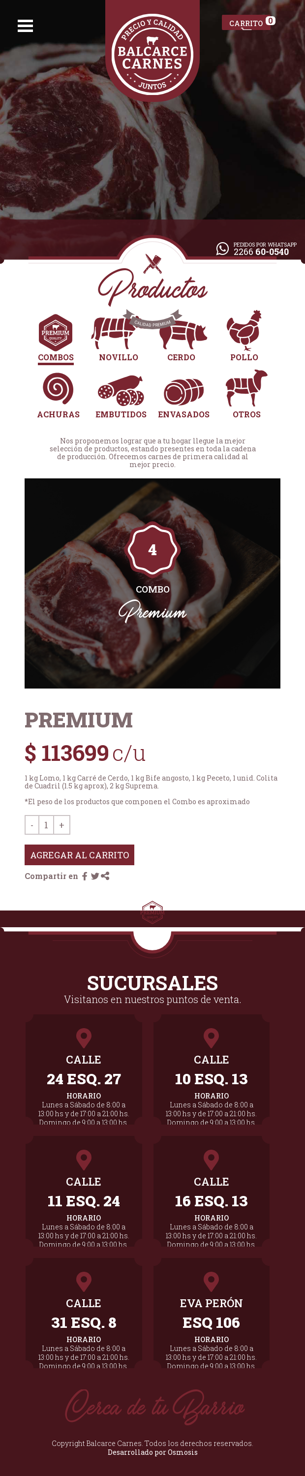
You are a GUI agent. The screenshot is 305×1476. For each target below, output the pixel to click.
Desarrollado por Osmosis (153, 1452)
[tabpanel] (152, 583)
